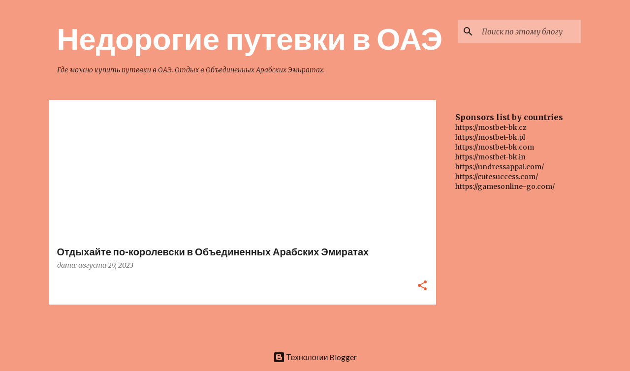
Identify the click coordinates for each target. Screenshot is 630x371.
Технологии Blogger (315, 357)
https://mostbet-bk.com (494, 147)
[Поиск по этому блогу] (529, 31)
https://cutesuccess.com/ (496, 176)
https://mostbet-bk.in (490, 157)
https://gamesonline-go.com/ (505, 186)
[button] (422, 286)
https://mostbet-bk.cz (491, 127)
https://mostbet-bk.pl (490, 137)
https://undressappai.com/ (499, 166)
